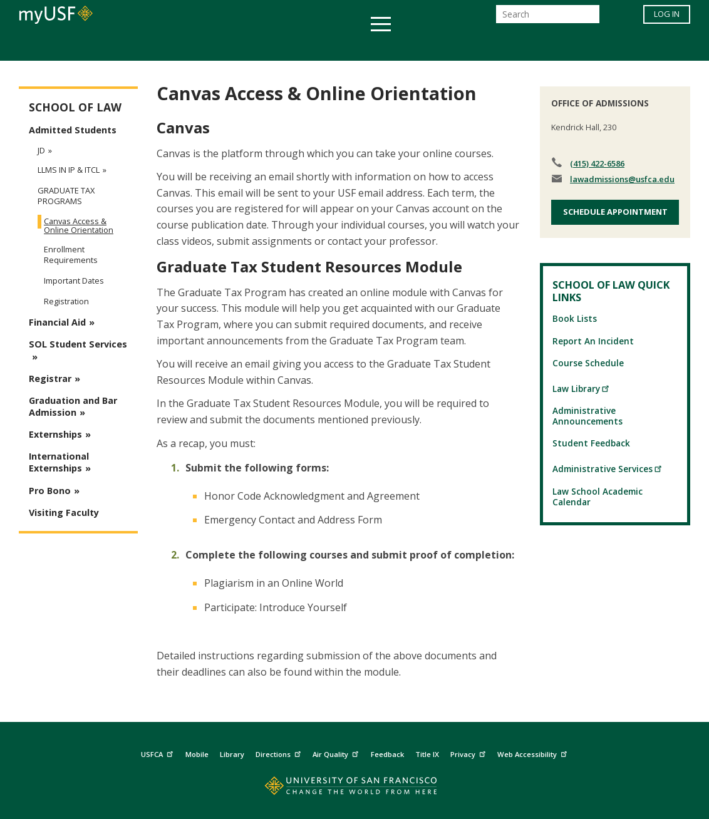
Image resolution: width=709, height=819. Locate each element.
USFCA (158, 753)
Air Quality (337, 753)
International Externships (59, 462)
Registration (66, 301)
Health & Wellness (317, 46)
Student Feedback (591, 443)
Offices (487, 46)
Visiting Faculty (64, 512)
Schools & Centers (576, 46)
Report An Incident (593, 341)
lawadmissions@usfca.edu (622, 179)
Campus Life (417, 46)
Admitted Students (72, 130)
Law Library (581, 388)
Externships (55, 434)
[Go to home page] (354, 788)
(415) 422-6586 (597, 163)
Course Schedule (588, 363)
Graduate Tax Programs (66, 196)
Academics (111, 46)
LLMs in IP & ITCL (69, 170)
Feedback (387, 754)
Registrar (50, 378)
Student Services (204, 46)
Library (232, 754)
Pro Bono (50, 491)
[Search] (547, 18)
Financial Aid (57, 322)
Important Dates (74, 280)
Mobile (197, 754)
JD (41, 150)
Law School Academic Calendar (597, 496)
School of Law (75, 107)
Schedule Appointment (615, 211)
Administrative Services (607, 469)
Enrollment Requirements (71, 254)
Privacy (469, 753)
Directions (280, 753)
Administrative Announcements (587, 415)
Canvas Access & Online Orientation (78, 225)
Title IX (427, 754)
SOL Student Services (78, 344)
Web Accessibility (533, 753)
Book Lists (574, 318)
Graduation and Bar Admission (73, 406)
